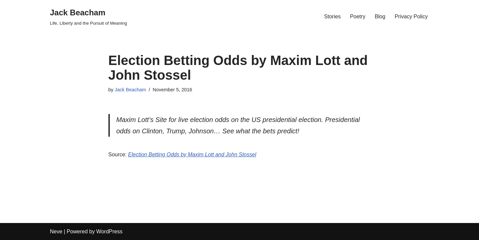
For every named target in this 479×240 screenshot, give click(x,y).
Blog (380, 16)
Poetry (357, 16)
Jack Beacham (130, 89)
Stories (332, 16)
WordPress (109, 231)
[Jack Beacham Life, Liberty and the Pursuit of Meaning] (88, 16)
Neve (56, 231)
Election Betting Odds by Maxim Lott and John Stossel (192, 154)
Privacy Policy (411, 16)
